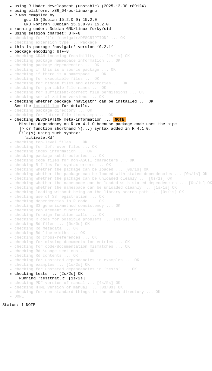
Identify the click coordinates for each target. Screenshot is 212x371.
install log (46, 126)
